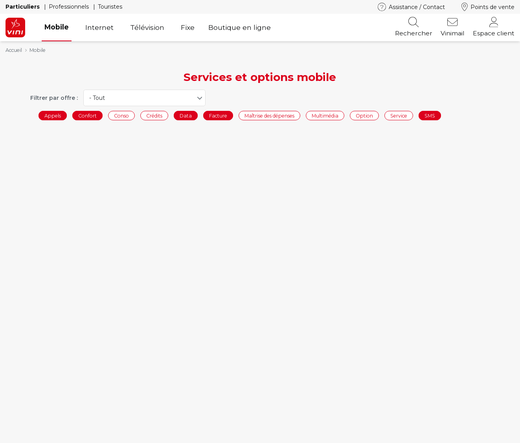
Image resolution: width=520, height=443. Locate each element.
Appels (52, 115)
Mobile (56, 27)
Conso (121, 115)
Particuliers (23, 6)
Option (364, 115)
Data (186, 115)
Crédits (154, 115)
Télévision (147, 27)
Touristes (110, 6)
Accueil (14, 50)
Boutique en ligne (239, 27)
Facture (218, 115)
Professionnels (69, 6)
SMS (429, 115)
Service (398, 115)
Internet (99, 27)
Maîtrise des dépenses (269, 115)
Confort (87, 115)
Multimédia (325, 115)
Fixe (188, 27)
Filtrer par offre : (54, 97)
